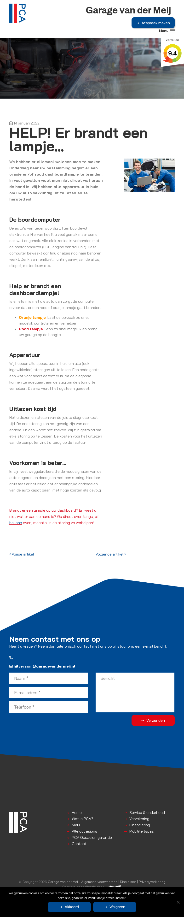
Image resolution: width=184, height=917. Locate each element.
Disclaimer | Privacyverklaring (142, 882)
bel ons (15, 522)
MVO (76, 824)
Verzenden (155, 720)
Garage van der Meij (63, 882)
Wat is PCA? (82, 818)
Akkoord (72, 906)
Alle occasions (84, 831)
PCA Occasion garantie (92, 837)
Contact (79, 843)
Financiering (139, 824)
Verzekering (139, 818)
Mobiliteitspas (141, 831)
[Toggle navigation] (172, 30)
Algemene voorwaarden (99, 882)
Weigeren (117, 906)
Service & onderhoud (147, 812)
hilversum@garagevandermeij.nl (42, 666)
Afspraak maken (156, 22)
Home (77, 812)
